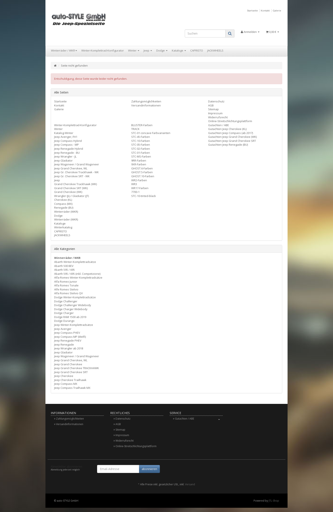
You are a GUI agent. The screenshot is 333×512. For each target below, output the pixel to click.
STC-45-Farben (140, 137)
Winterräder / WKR (64, 50)
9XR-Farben (138, 164)
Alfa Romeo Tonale (66, 285)
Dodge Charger (64, 313)
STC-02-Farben (140, 149)
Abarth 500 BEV (63, 266)
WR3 (134, 184)
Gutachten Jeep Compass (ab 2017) (230, 133)
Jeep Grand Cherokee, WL (70, 168)
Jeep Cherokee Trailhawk (70, 380)
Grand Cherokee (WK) (68, 192)
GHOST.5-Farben (142, 172)
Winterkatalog (63, 227)
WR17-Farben (139, 188)
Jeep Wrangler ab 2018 (68, 348)
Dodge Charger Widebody (70, 309)
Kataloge (179, 50)
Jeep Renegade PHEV (67, 340)
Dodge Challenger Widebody (72, 305)
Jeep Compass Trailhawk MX (72, 388)
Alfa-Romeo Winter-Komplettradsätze (78, 277)
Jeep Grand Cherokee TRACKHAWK (76, 368)
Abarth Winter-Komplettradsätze (75, 262)
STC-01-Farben (140, 153)
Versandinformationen (146, 105)
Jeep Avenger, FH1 (65, 137)
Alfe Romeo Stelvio (66, 289)
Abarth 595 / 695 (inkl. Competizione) (77, 274)
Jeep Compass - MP (66, 144)
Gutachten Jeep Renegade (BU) (228, 144)
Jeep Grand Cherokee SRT (71, 372)
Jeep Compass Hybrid (68, 141)
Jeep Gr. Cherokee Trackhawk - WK (76, 172)
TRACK (135, 129)
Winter (133, 50)
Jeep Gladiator (63, 160)
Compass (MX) (63, 204)
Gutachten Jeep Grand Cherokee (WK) (232, 137)
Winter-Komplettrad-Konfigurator (102, 50)
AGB (211, 105)
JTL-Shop (274, 500)
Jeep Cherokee (63, 376)
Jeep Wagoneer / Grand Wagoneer (76, 164)
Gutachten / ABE (218, 125)
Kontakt (265, 10)
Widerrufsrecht (218, 117)
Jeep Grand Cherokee (68, 364)
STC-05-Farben (140, 144)
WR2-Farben (139, 180)
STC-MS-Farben (141, 156)
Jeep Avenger (62, 329)
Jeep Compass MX (65, 384)
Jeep (148, 50)
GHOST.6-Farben (142, 168)
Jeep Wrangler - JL (65, 156)
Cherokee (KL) (63, 200)
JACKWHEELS (215, 50)
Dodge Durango (64, 321)
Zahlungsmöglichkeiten (146, 101)
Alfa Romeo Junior (65, 281)
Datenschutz (216, 101)
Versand (190, 484)
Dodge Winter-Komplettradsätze (75, 297)
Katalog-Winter (63, 133)
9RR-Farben (138, 160)
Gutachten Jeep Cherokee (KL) (227, 129)
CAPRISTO (196, 50)
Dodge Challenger (65, 301)
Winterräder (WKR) (66, 211)
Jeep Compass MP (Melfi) (70, 337)
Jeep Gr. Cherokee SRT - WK (72, 176)
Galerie (277, 10)
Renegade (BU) (63, 207)
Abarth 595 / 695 (64, 270)
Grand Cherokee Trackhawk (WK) (75, 184)
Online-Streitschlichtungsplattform (230, 121)
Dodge (162, 50)
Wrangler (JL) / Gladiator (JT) (71, 196)
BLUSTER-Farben (141, 125)
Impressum (215, 113)
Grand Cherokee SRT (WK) (71, 188)
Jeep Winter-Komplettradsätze (73, 325)
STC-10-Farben (140, 141)
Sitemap (213, 109)
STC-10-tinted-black (143, 196)
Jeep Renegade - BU (67, 153)
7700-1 (135, 192)
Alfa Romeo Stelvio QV (68, 293)
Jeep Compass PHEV (67, 333)
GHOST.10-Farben (142, 176)
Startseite (252, 10)
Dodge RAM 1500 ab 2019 (70, 317)
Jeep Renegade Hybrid (68, 149)
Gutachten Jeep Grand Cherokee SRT (232, 141)
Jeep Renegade (64, 344)
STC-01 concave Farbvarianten (150, 133)
